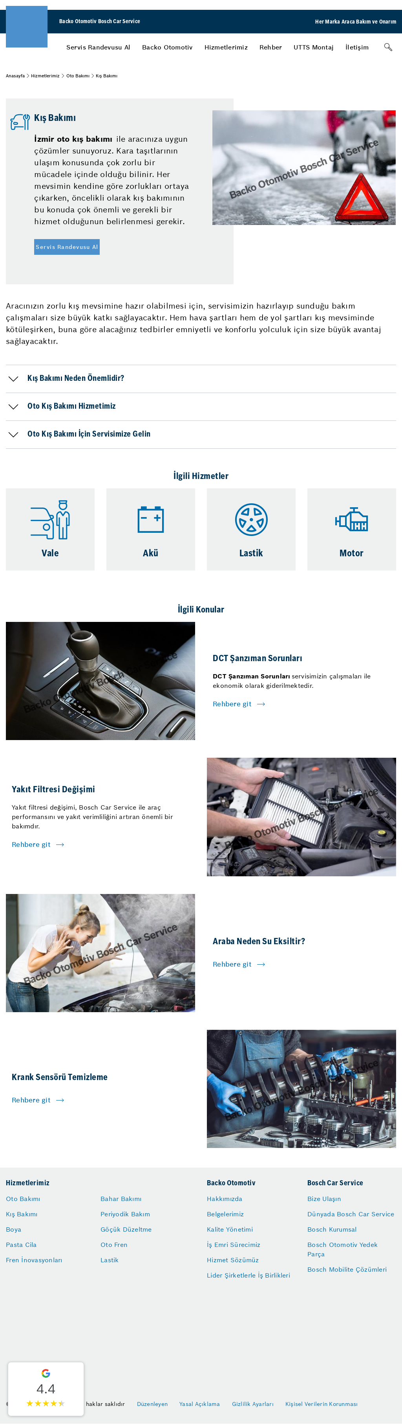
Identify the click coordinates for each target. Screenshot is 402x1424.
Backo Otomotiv (167, 47)
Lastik (109, 1260)
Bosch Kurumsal (332, 1229)
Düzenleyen (152, 1404)
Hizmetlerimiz (226, 47)
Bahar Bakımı (120, 1199)
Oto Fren (114, 1245)
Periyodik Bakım (125, 1214)
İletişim (357, 47)
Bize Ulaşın (324, 1199)
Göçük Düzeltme (126, 1229)
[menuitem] (98, 47)
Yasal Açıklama (199, 1404)
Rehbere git (232, 704)
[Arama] (388, 47)
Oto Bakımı (78, 76)
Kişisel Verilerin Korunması (321, 1404)
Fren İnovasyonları (34, 1260)
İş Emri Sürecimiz (233, 1245)
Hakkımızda (225, 1199)
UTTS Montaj (314, 47)
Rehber (270, 47)
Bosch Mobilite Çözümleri (347, 1269)
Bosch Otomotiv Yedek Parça (342, 1249)
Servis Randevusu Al (98, 47)
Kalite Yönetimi (230, 1229)
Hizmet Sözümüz (233, 1260)
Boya (13, 1229)
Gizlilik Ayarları (253, 1404)
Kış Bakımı (22, 1214)
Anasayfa (15, 76)
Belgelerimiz (225, 1214)
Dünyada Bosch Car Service (350, 1214)
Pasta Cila (21, 1245)
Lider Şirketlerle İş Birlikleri (248, 1275)
